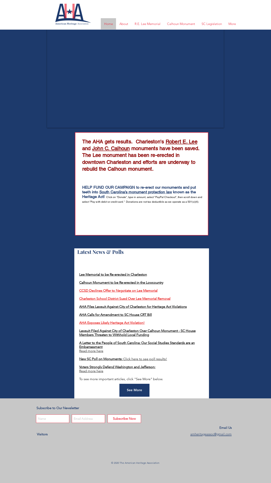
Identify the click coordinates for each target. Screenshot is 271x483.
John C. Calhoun (111, 148)
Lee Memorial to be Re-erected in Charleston (113, 274)
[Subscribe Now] (124, 418)
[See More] (134, 390)
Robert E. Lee (181, 141)
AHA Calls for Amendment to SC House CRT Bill (115, 315)
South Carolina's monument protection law (135, 192)
